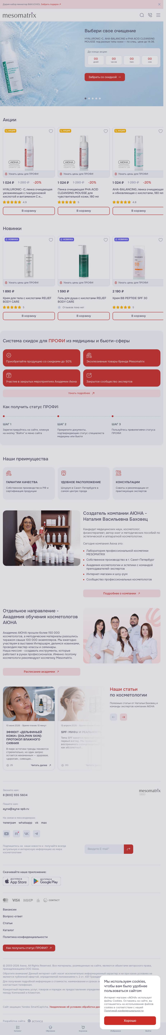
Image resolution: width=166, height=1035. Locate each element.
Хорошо (130, 1021)
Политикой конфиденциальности (123, 1010)
